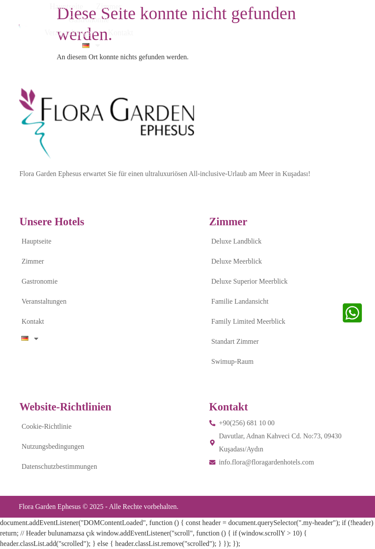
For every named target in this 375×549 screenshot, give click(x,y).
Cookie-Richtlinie (46, 426)
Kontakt (297, 18)
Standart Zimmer (235, 341)
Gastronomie (188, 18)
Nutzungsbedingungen (52, 446)
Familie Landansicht (240, 301)
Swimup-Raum (232, 361)
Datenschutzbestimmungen (59, 466)
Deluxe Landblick (236, 241)
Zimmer (142, 18)
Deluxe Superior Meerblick (249, 281)
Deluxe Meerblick (236, 261)
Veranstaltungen (247, 18)
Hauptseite (99, 18)
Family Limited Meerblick (248, 321)
